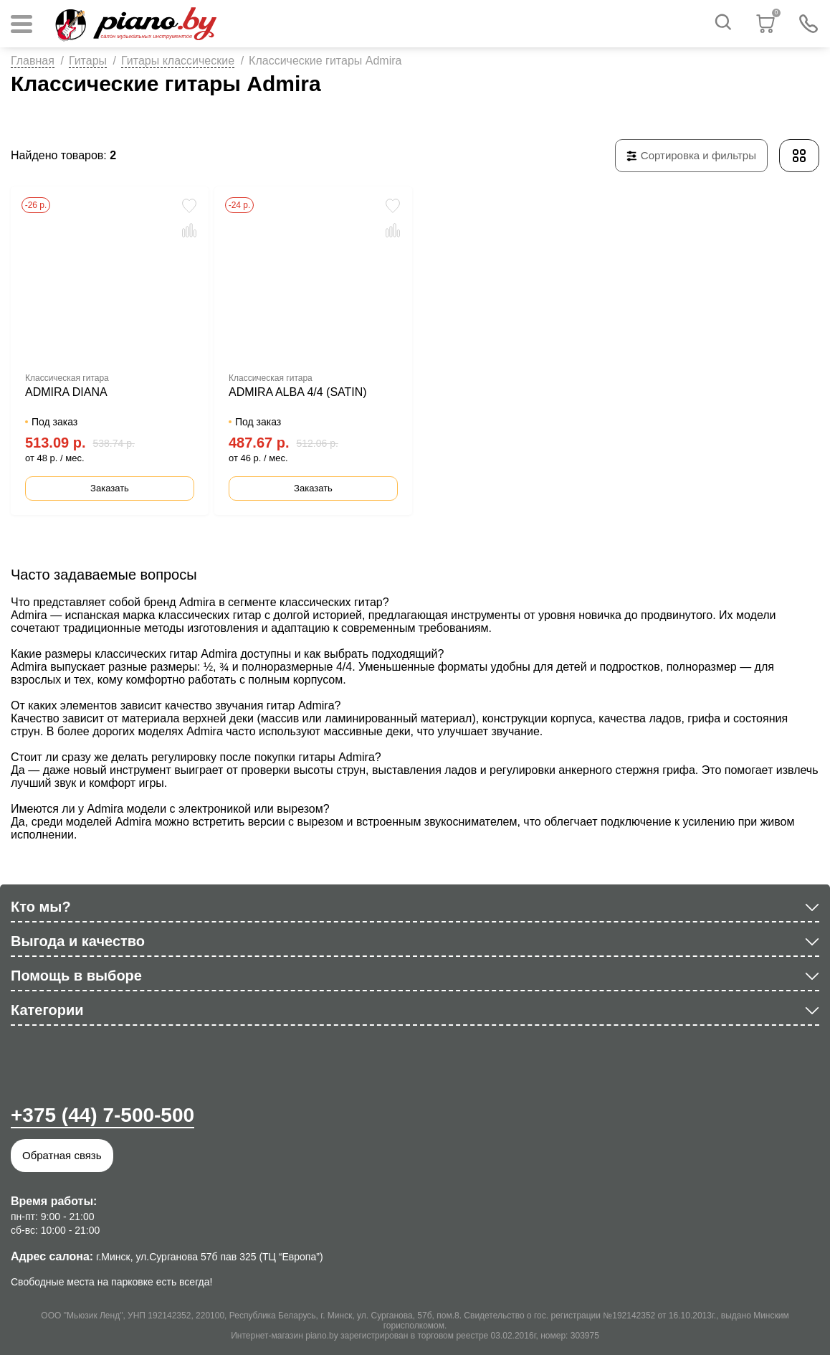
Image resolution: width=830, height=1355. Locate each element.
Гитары (88, 61)
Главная (32, 61)
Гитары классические (177, 61)
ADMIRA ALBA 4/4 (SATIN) (298, 392)
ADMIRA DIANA (66, 392)
